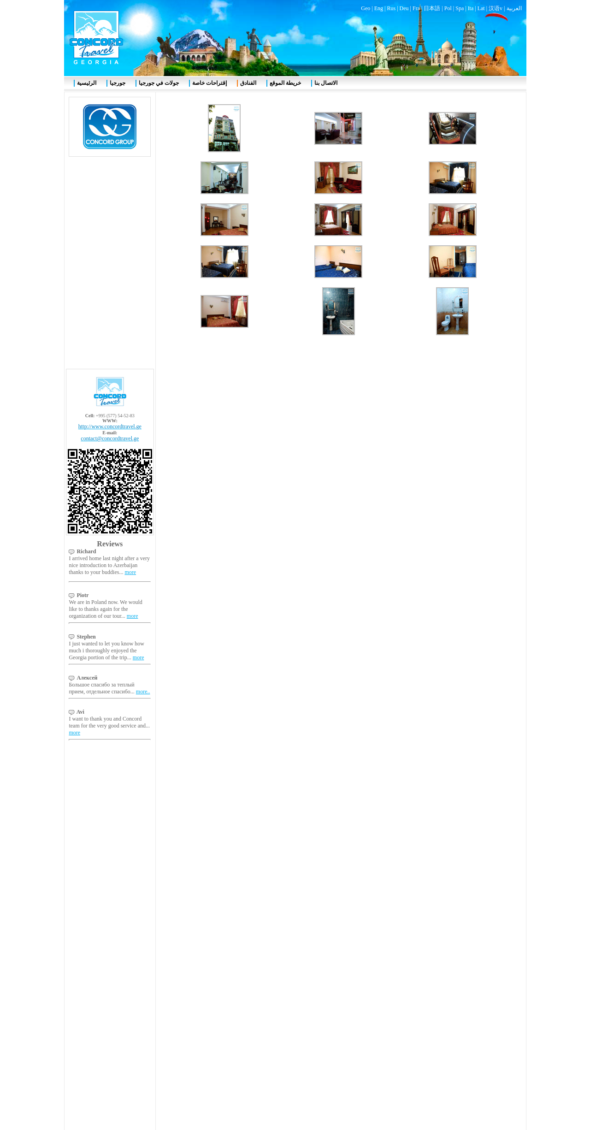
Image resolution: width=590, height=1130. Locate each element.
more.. (143, 340)
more (130, 221)
